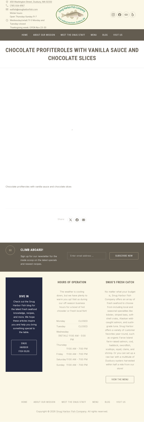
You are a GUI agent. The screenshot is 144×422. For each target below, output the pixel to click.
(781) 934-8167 (17, 5)
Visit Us (117, 35)
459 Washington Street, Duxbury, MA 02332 (31, 1)
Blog (105, 35)
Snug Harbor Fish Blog (24, 347)
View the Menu (120, 379)
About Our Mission (44, 35)
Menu (94, 35)
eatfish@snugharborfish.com (24, 9)
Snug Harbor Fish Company (71, 411)
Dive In (24, 296)
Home (25, 35)
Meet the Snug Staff (73, 35)
